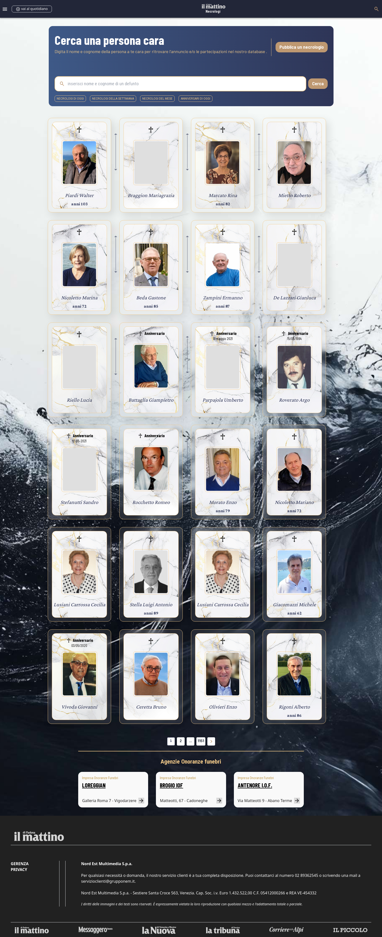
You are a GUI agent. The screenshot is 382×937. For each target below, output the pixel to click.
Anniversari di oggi (195, 98)
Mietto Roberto (294, 195)
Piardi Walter (79, 195)
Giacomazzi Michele (294, 604)
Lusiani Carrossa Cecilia (79, 604)
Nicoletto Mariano (294, 502)
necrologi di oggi (70, 98)
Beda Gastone (151, 297)
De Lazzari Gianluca (294, 297)
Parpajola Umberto (222, 400)
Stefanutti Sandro (79, 502)
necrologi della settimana (113, 98)
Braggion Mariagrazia (151, 195)
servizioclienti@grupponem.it (108, 881)
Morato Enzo (223, 502)
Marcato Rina (223, 195)
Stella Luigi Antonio (151, 604)
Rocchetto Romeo (151, 502)
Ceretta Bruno (151, 707)
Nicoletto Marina (79, 297)
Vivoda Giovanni (79, 707)
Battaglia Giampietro (150, 400)
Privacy (19, 869)
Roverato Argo (294, 400)
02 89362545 (306, 875)
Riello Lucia (79, 400)
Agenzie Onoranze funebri (191, 761)
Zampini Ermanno (222, 297)
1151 (201, 741)
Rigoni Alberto (294, 707)
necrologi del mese (157, 98)
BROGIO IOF (171, 785)
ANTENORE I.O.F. (255, 785)
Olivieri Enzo (223, 707)
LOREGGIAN (93, 785)
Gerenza (20, 863)
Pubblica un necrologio (301, 47)
